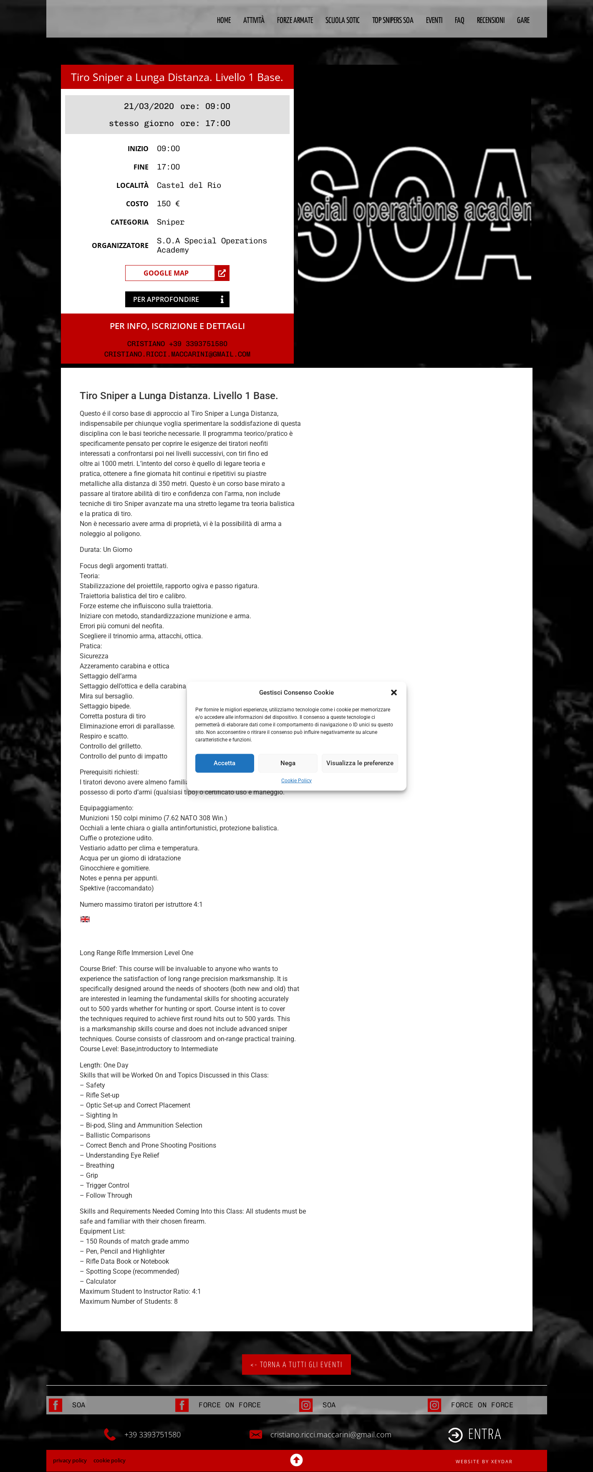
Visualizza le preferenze (360, 763)
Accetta (224, 763)
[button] (394, 692)
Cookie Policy (296, 780)
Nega (287, 763)
